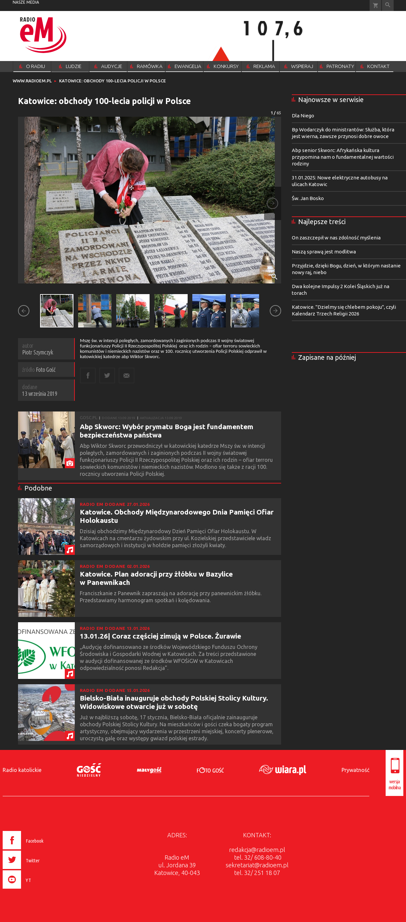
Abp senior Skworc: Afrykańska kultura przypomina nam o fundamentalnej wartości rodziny (343, 156)
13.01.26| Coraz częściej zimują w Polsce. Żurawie (160, 636)
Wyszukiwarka (388, 5)
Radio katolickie (22, 770)
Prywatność (355, 770)
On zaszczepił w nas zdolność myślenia (336, 237)
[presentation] (37, 890)
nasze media (26, 2)
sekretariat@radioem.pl (257, 865)
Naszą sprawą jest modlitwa (324, 251)
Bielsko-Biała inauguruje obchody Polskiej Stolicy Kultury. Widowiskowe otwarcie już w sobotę (174, 702)
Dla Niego (303, 115)
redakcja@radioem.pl (257, 849)
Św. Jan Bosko (308, 198)
